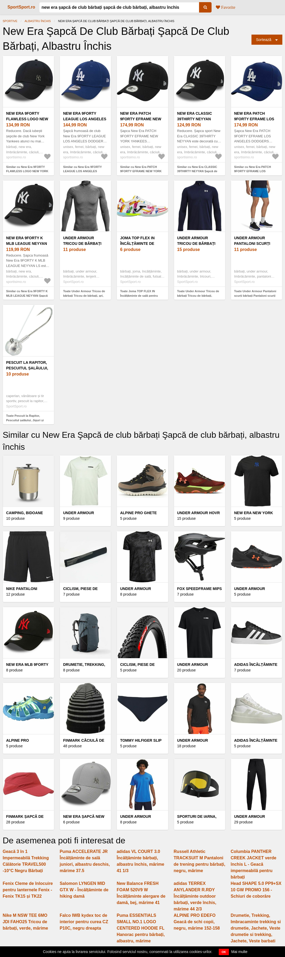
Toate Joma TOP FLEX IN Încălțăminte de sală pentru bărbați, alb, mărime (139, 296)
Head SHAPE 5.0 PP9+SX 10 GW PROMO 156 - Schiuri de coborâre (256, 889)
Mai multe (239, 952)
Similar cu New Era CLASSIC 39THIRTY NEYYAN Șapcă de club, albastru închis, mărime (197, 171)
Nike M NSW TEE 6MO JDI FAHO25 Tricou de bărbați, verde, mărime (25, 921)
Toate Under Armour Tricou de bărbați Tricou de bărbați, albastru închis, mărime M (198, 296)
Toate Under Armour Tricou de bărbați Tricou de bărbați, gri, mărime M (84, 296)
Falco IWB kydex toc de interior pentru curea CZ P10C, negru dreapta (84, 921)
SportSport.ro (21, 7)
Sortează (263, 40)
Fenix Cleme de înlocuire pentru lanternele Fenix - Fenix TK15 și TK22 (28, 889)
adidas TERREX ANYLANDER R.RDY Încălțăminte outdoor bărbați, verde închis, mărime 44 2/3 (195, 896)
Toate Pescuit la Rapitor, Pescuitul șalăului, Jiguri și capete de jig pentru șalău (25, 420)
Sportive (10, 21)
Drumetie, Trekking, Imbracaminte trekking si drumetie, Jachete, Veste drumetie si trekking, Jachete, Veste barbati (256, 928)
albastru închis (38, 21)
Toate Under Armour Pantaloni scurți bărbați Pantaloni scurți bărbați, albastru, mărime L (255, 296)
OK (224, 952)
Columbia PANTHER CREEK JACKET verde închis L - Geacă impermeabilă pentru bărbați (253, 864)
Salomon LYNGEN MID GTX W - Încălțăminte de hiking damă (84, 889)
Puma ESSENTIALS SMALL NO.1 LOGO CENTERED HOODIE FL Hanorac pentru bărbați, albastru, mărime (140, 928)
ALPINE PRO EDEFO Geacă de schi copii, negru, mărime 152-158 (197, 921)
